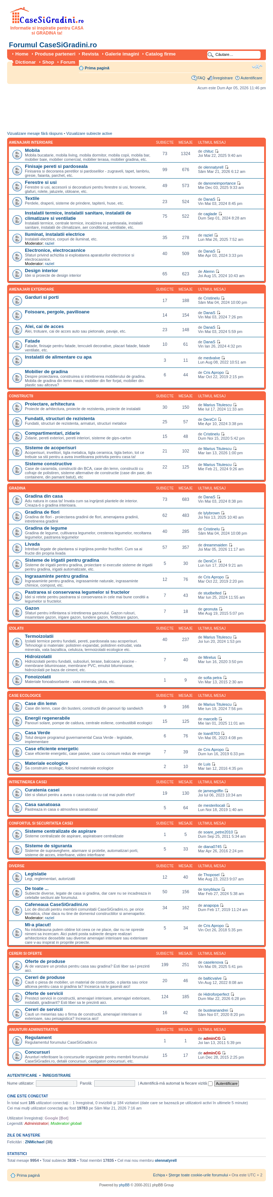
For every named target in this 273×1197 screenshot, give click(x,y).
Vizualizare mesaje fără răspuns (35, 133)
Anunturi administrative (33, 1030)
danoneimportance (219, 183)
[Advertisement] (136, 112)
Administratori (36, 1123)
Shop (48, 62)
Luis (206, 764)
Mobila (32, 150)
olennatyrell (213, 167)
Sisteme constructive (48, 463)
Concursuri (37, 1052)
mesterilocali (214, 805)
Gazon (32, 608)
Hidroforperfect (216, 994)
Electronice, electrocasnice (55, 250)
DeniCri (209, 419)
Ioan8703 (211, 733)
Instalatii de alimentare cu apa (58, 357)
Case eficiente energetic (52, 748)
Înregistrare (223, 78)
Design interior (41, 270)
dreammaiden (215, 545)
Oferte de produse (45, 961)
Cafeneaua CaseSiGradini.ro (56, 904)
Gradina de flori (42, 512)
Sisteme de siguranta (48, 845)
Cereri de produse (45, 977)
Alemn (208, 271)
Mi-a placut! (38, 924)
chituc (208, 151)
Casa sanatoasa (42, 804)
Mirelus (209, 657)
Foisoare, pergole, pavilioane (57, 311)
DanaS (209, 199)
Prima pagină (97, 68)
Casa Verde (37, 732)
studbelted (212, 593)
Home (21, 54)
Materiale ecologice (46, 763)
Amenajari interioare (31, 142)
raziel (49, 243)
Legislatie (36, 873)
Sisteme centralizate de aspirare (60, 831)
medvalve (211, 358)
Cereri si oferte (25, 953)
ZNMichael (34, 1142)
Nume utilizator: (20, 1083)
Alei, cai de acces (44, 326)
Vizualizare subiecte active (89, 133)
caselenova (213, 962)
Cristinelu (211, 298)
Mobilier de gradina (46, 371)
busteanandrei (215, 1010)
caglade (210, 214)
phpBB (124, 1185)
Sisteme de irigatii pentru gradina (62, 560)
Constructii (21, 396)
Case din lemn (41, 703)
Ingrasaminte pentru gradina (56, 576)
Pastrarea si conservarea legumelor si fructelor (77, 592)
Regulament (38, 1037)
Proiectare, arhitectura (50, 404)
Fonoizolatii (38, 676)
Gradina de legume (46, 528)
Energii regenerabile (47, 718)
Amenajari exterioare (31, 289)
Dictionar (25, 62)
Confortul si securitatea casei (41, 823)
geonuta (210, 609)
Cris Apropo (213, 372)
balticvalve (212, 978)
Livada (32, 544)
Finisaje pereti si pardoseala (56, 166)
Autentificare (251, 78)
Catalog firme (160, 54)
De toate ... (37, 888)
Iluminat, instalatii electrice (55, 234)
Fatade (32, 341)
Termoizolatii (39, 636)
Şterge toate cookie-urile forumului (198, 1175)
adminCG (212, 1038)
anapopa (211, 905)
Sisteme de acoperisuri (50, 447)
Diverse (17, 866)
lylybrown (211, 513)
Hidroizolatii (38, 656)
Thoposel (211, 875)
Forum (67, 62)
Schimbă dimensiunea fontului (257, 66)
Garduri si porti (42, 297)
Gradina (17, 488)
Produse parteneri (55, 54)
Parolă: (86, 1083)
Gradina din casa (44, 496)
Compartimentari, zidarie (52, 433)
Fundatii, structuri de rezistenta (60, 418)
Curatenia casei (42, 790)
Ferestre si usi (41, 182)
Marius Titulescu (217, 405)
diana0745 (212, 846)
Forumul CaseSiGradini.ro (53, 45)
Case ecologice (25, 696)
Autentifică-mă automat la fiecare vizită (176, 1083)
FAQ (201, 78)
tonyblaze (211, 889)
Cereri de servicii (44, 1009)
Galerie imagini (122, 54)
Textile (32, 198)
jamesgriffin (213, 791)
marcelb (210, 719)
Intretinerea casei (28, 782)
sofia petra (212, 678)
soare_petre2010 (218, 832)
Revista (90, 54)
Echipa (159, 1175)
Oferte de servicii (44, 993)
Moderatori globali (65, 1123)
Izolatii (16, 628)
